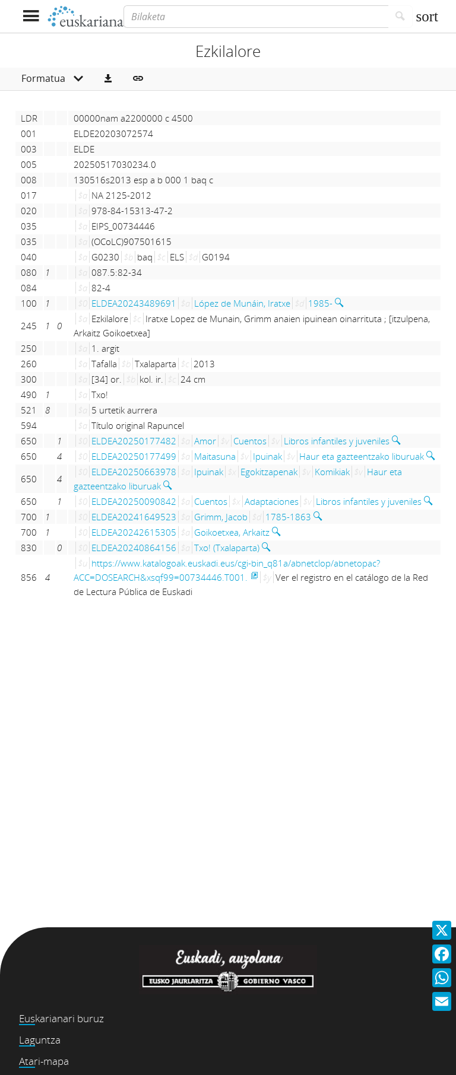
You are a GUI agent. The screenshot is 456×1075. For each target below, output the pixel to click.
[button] (108, 79)
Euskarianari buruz (61, 1018)
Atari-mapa (44, 1061)
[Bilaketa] (256, 16)
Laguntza (40, 1040)
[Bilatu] (400, 16)
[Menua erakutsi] (30, 16)
